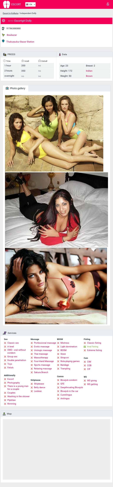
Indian (89, 70)
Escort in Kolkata (10, 13)
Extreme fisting (94, 350)
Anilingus (65, 398)
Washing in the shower (18, 396)
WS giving (92, 380)
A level (10, 346)
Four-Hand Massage (44, 361)
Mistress (64, 343)
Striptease (39, 383)
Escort (10, 379)
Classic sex (13, 343)
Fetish (10, 367)
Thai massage (41, 354)
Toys (9, 364)
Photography (13, 382)
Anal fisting (92, 346)
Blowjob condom (68, 380)
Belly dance (39, 387)
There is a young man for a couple (17, 387)
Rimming (11, 403)
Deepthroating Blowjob (71, 387)
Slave (63, 354)
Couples (11, 392)
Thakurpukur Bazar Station (18, 41)
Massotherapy (41, 357)
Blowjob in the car (69, 391)
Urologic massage (43, 350)
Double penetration (16, 360)
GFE (62, 383)
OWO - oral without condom (16, 351)
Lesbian (38, 391)
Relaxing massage (43, 368)
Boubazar (9, 35)
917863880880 (13, 28)
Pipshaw (11, 400)
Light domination (68, 346)
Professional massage (45, 343)
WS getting (92, 384)
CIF (88, 369)
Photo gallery (15, 88)
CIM (89, 361)
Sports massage (42, 365)
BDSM (63, 350)
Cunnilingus (66, 394)
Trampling (65, 368)
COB (89, 365)
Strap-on (64, 357)
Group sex (12, 356)
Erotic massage (41, 346)
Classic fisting (94, 343)
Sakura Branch (41, 372)
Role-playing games (70, 361)
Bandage (64, 365)
